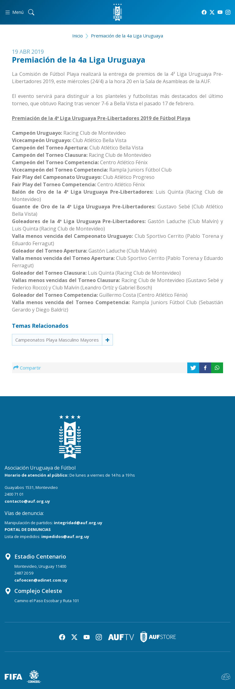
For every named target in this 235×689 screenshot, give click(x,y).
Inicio (77, 36)
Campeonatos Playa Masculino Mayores (57, 340)
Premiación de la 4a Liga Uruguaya (127, 36)
